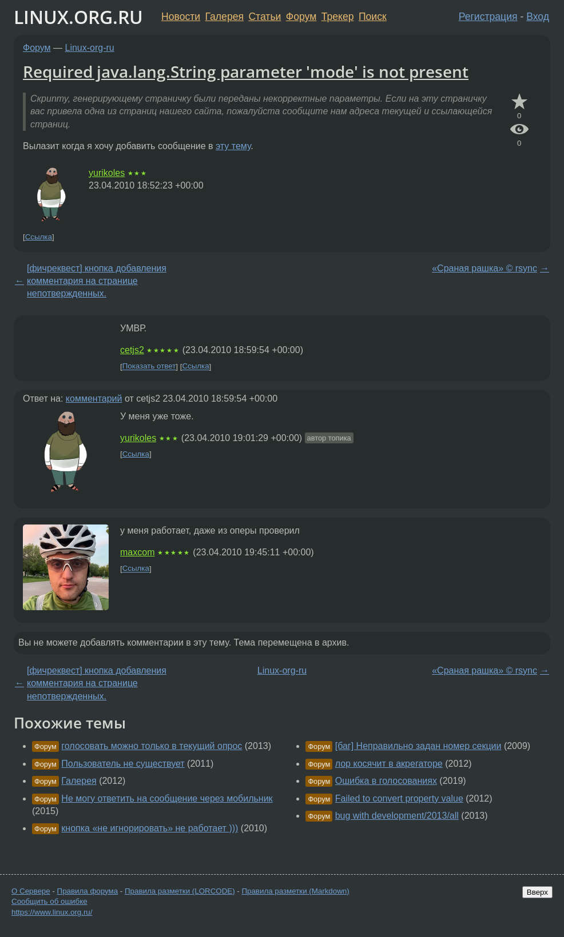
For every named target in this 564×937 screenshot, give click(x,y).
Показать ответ (149, 366)
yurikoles (107, 173)
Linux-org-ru (89, 48)
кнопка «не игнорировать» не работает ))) (149, 828)
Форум (301, 16)
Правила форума (87, 891)
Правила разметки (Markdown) (295, 891)
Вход (537, 16)
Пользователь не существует (122, 763)
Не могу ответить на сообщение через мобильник (166, 798)
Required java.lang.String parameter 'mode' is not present (245, 71)
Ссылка (38, 237)
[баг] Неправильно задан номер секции (418, 746)
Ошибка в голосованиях (386, 781)
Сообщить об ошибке (49, 901)
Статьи (264, 16)
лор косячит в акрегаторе (389, 763)
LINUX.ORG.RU (78, 17)
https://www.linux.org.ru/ (51, 912)
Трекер (337, 16)
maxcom (137, 552)
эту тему (233, 146)
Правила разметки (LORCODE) (180, 891)
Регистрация (488, 16)
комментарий (94, 398)
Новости (180, 16)
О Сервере (30, 891)
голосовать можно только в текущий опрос (151, 746)
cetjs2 (132, 350)
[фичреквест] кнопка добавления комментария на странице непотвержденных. (96, 281)
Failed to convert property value (399, 798)
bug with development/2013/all (397, 815)
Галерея (224, 16)
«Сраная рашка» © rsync (484, 268)
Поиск (373, 16)
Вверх (537, 892)
